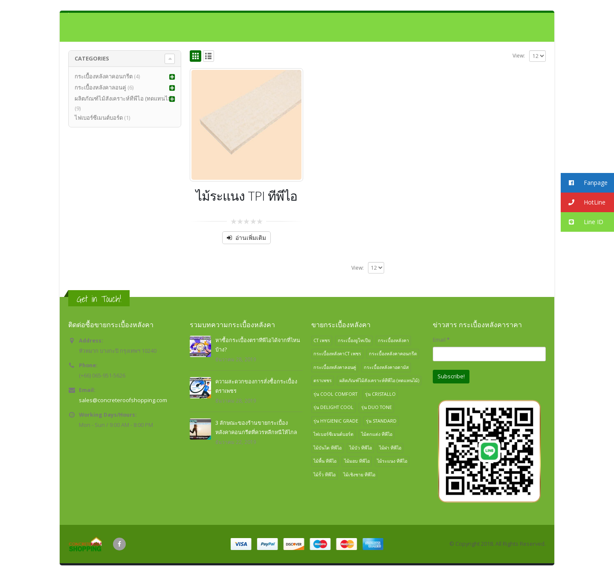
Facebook (119, 544)
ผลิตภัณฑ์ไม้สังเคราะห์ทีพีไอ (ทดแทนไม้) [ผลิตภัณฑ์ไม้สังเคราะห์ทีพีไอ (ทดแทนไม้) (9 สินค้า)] (379, 380)
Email (441, 339)
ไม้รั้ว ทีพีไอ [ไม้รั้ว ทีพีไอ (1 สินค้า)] (324, 474)
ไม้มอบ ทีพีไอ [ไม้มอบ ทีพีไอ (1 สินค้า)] (357, 461)
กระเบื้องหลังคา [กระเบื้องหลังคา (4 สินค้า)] (393, 340)
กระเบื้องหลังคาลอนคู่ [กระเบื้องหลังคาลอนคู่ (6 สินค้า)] (334, 367)
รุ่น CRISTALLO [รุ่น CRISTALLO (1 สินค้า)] (380, 394)
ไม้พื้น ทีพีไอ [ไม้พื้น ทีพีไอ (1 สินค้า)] (324, 461)
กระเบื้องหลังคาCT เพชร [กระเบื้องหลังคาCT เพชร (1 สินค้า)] (337, 353)
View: (519, 55)
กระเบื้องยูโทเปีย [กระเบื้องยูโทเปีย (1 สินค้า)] (354, 340)
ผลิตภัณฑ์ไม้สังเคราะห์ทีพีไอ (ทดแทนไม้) (124, 98)
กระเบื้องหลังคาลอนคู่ (100, 87)
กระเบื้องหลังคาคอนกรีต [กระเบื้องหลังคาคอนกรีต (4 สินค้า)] (393, 353)
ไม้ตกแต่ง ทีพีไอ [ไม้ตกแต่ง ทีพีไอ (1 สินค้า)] (376, 434)
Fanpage (584, 183)
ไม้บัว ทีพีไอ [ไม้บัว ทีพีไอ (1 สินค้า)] (360, 447)
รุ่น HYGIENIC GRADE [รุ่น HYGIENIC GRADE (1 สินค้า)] (335, 421)
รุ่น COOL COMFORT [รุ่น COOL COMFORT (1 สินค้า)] (335, 394)
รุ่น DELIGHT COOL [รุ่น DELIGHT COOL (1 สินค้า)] (333, 407)
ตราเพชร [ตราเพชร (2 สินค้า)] (322, 380)
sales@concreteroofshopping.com (123, 400)
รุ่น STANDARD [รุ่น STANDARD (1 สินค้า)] (381, 421)
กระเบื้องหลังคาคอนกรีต (104, 76)
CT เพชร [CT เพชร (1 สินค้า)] (321, 340)
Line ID (582, 222)
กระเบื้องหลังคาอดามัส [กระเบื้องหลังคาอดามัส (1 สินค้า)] (386, 367)
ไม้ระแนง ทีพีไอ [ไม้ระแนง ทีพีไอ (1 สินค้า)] (392, 461)
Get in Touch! (99, 299)
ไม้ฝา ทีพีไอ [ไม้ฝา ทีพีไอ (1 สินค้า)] (390, 447)
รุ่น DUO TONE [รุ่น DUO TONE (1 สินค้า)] (376, 407)
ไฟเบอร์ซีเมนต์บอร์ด (99, 117)
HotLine (583, 202)
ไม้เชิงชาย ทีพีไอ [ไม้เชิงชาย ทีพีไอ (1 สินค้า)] (359, 474)
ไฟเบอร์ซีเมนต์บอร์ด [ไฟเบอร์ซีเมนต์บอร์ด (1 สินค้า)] (333, 434)
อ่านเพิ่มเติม (250, 237)
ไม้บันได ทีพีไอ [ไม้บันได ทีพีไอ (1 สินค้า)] (327, 447)
